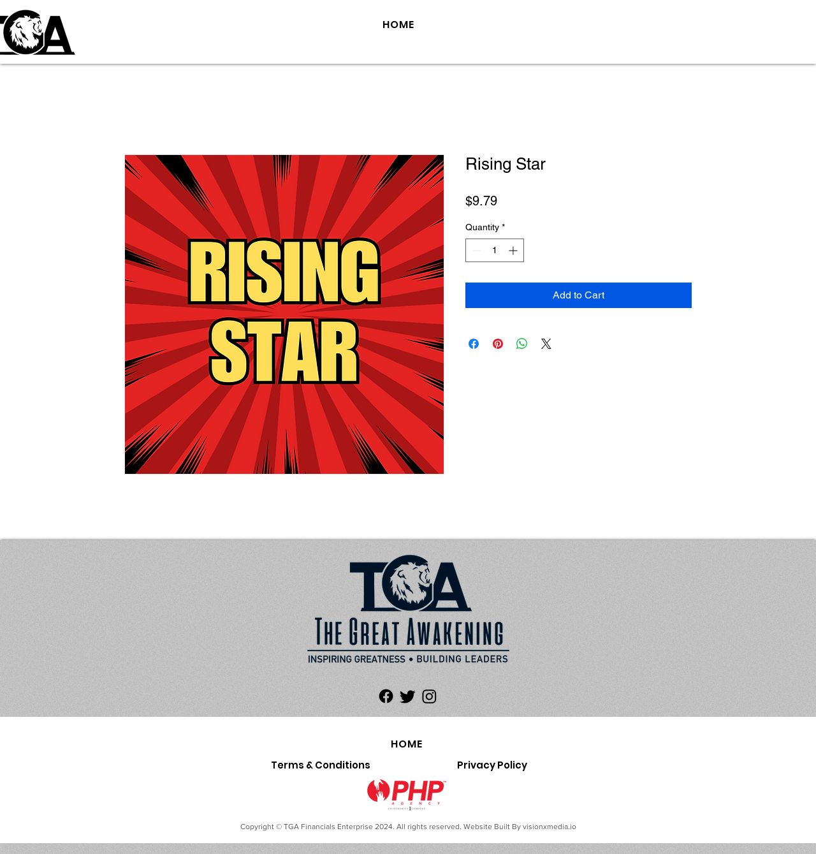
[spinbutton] (494, 250)
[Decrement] (475, 250)
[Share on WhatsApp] (522, 343)
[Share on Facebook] (473, 343)
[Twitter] (407, 696)
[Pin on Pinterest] (498, 343)
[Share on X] (546, 343)
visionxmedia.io (549, 826)
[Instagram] (429, 696)
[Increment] (514, 250)
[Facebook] (386, 696)
